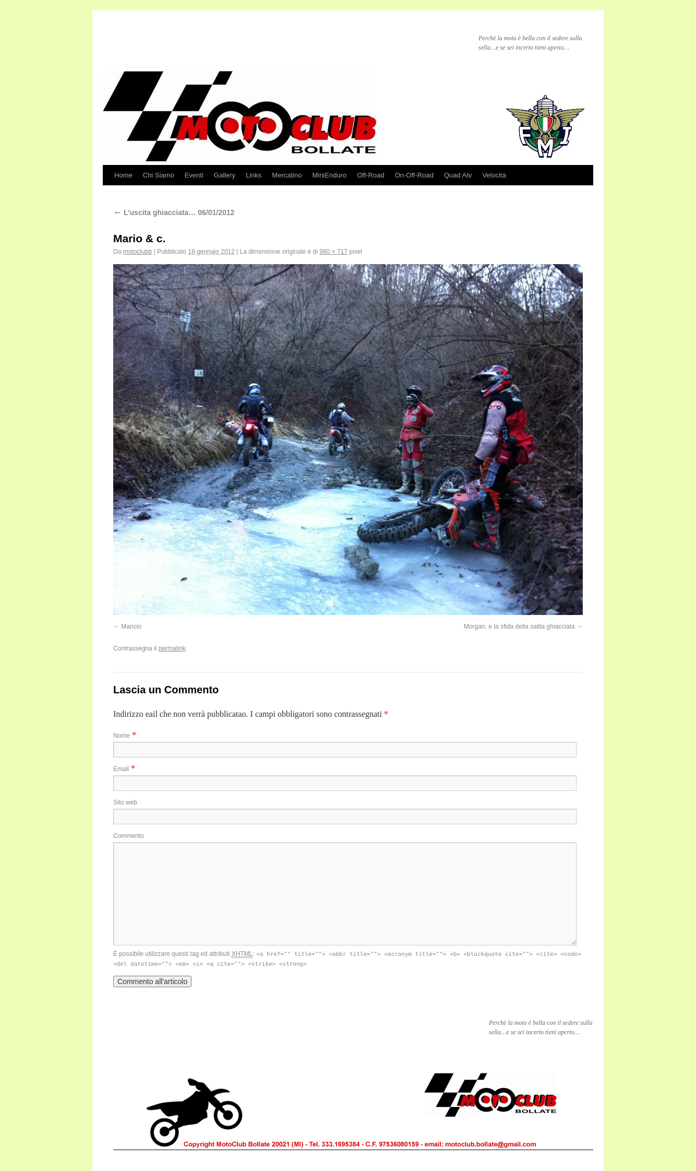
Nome (121, 735)
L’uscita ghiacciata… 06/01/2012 (173, 212)
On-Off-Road (414, 175)
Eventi (194, 175)
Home (123, 175)
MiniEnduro (329, 175)
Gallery (224, 175)
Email (121, 769)
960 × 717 (333, 251)
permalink (172, 648)
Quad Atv (458, 175)
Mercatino (287, 175)
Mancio (131, 626)
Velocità (494, 175)
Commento (128, 835)
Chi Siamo (158, 175)
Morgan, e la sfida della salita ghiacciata (519, 626)
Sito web (125, 802)
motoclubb (137, 251)
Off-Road (371, 175)
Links (253, 175)
